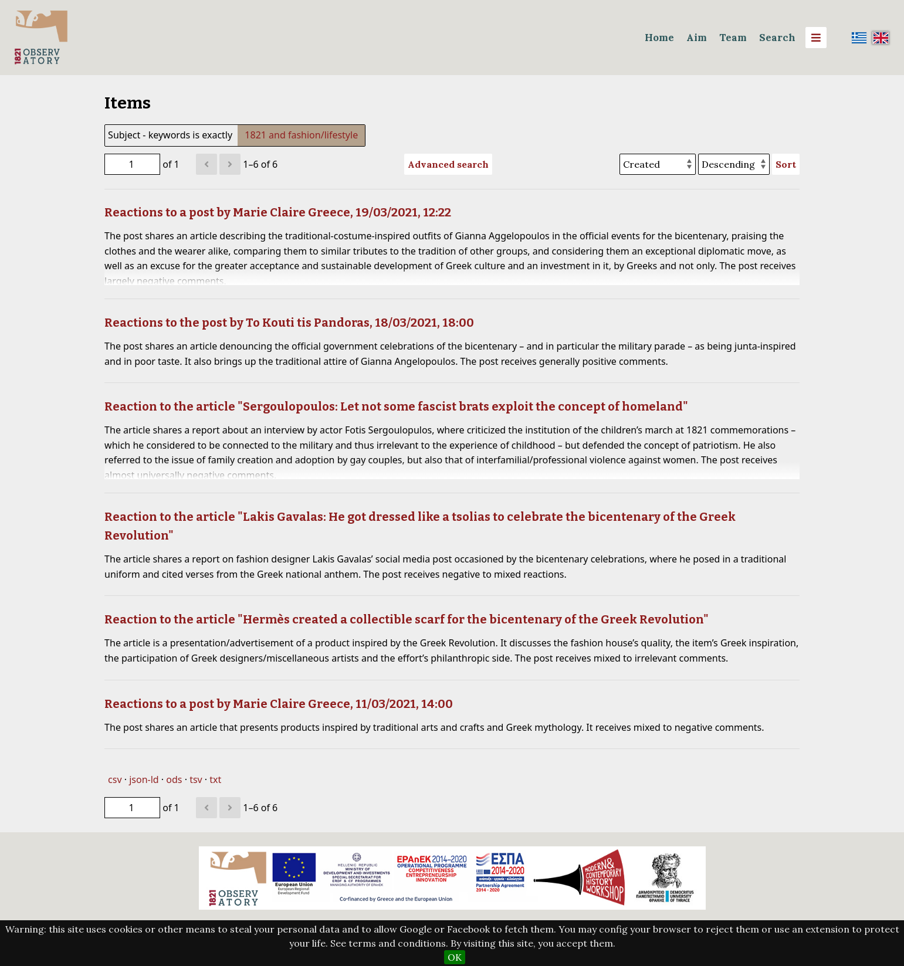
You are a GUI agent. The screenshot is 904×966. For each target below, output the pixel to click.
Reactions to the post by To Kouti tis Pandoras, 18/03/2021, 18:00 (289, 323)
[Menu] (816, 37)
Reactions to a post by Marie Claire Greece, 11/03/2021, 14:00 (278, 704)
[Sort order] (734, 164)
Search (777, 37)
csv (114, 779)
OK (455, 957)
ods (174, 779)
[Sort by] (657, 164)
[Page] (132, 164)
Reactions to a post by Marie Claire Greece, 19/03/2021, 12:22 (277, 212)
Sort (786, 164)
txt (215, 779)
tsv (195, 779)
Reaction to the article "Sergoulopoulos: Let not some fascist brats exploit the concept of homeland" (396, 406)
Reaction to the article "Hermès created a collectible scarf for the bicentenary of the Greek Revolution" (406, 619)
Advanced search (448, 164)
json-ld (143, 779)
